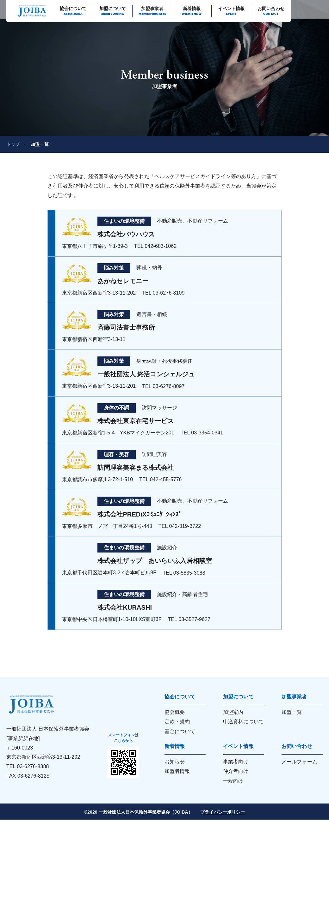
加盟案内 (233, 712)
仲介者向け (236, 771)
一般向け (233, 781)
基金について (179, 731)
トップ (13, 144)
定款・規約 (177, 721)
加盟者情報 (177, 771)
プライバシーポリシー (222, 812)
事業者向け (236, 761)
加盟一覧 (292, 712)
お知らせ (174, 761)
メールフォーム (299, 761)
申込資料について (243, 721)
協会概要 (174, 712)
